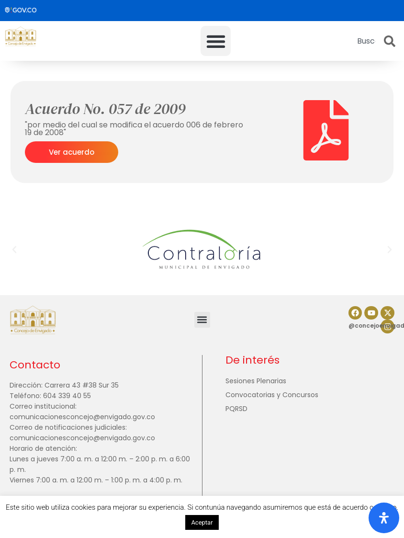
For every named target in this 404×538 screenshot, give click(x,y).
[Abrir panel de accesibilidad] (384, 518)
